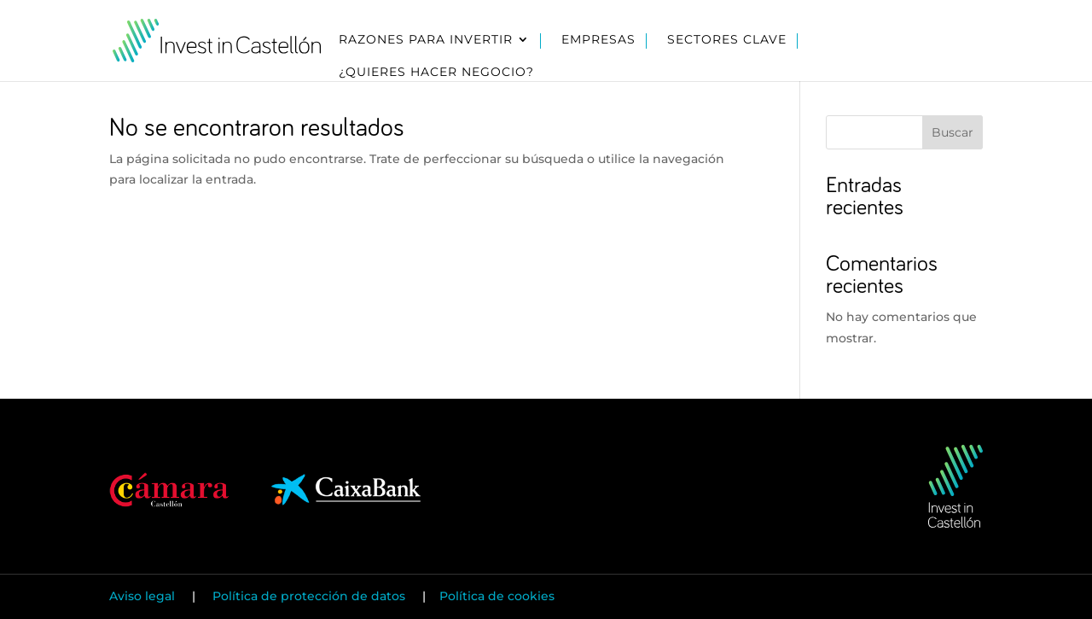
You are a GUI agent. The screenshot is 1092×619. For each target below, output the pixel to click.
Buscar (952, 132)
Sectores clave (727, 40)
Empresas (598, 40)
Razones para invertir (426, 40)
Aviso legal (143, 596)
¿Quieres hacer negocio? (436, 72)
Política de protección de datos (308, 596)
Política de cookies (497, 596)
